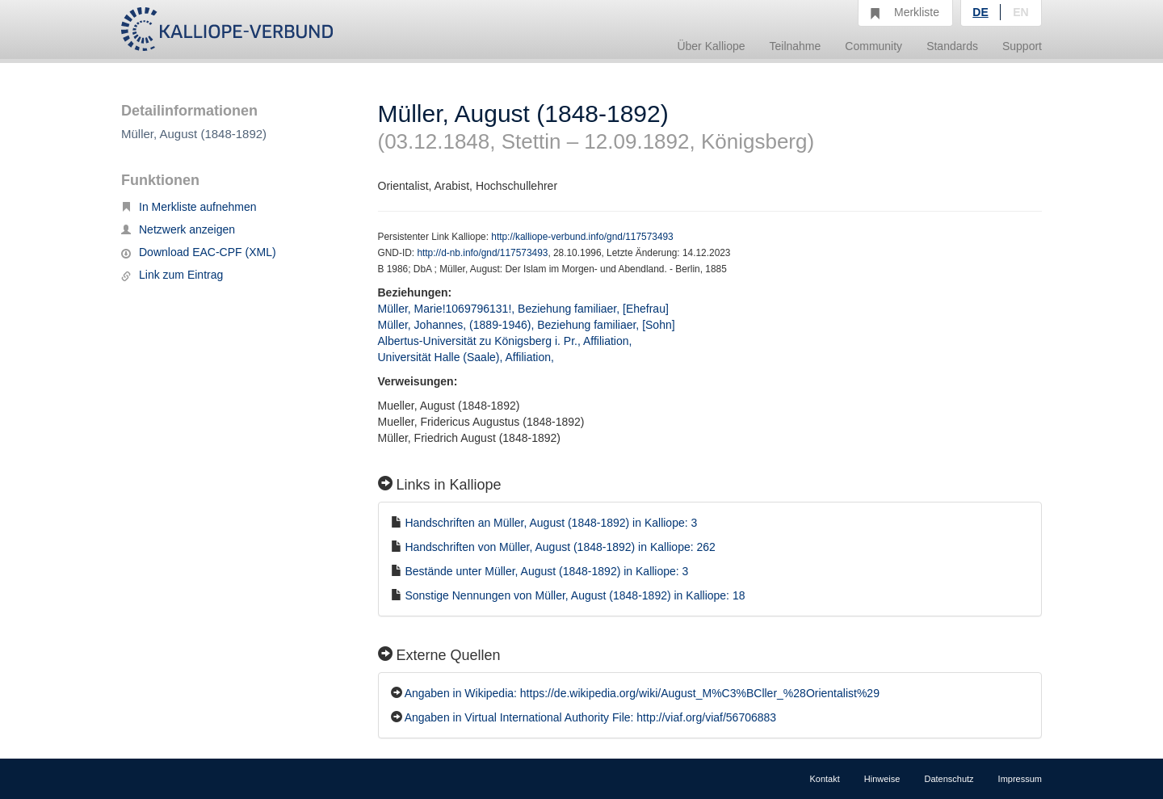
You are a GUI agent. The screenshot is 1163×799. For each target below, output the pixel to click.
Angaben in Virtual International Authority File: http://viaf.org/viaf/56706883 (590, 717)
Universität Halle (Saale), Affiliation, (467, 357)
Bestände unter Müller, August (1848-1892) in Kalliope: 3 (546, 571)
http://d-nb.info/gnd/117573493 (482, 253)
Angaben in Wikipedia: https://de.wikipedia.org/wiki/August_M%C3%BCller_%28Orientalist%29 (642, 693)
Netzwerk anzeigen (178, 229)
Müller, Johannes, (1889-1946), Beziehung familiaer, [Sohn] (526, 324)
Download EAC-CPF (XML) (198, 252)
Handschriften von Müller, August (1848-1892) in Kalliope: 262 (560, 546)
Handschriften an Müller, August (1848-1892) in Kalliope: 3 (551, 522)
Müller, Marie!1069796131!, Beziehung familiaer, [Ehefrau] (523, 308)
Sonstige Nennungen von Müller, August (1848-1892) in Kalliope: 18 (575, 595)
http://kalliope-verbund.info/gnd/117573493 (582, 236)
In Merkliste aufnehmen (189, 206)
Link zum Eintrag (172, 274)
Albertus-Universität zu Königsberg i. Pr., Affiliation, (507, 340)
